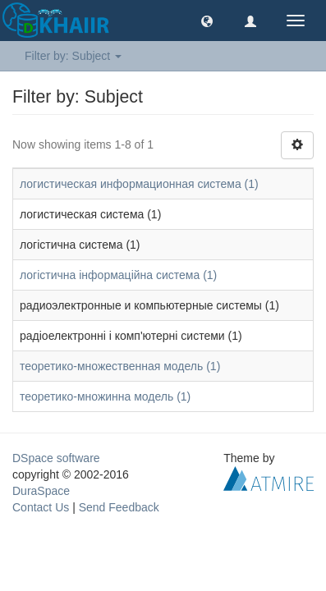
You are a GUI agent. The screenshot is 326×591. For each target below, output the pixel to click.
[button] (207, 20)
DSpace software (56, 458)
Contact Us (40, 507)
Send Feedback (119, 507)
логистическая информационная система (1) (139, 183)
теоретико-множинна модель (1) (105, 396)
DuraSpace (41, 490)
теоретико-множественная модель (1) (120, 366)
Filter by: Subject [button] (73, 55)
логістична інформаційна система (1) (118, 275)
